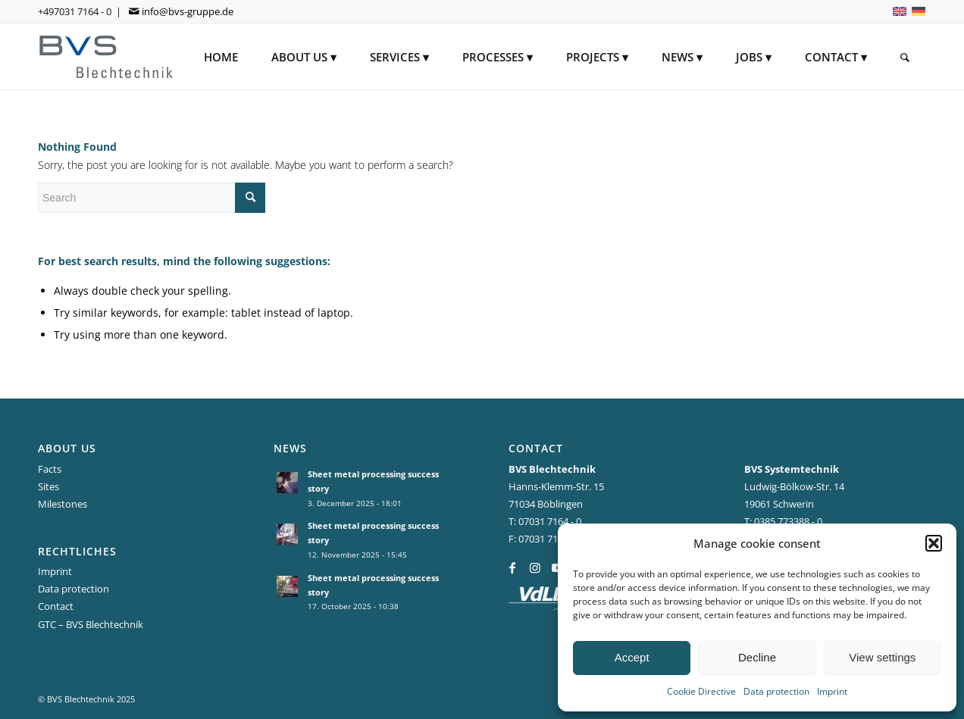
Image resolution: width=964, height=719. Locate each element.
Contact (56, 606)
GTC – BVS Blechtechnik (90, 624)
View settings (882, 657)
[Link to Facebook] (512, 567)
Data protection (776, 691)
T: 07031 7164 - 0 (545, 521)
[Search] (905, 56)
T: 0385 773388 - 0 (783, 521)
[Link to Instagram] (535, 567)
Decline (757, 657)
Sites (48, 486)
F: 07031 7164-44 (545, 539)
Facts (49, 469)
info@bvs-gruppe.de (187, 11)
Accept (632, 657)
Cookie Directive (701, 691)
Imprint (832, 691)
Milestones (62, 504)
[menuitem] (221, 56)
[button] (933, 543)
